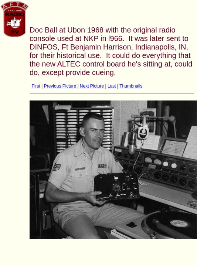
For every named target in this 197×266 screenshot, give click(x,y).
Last (112, 86)
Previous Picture (60, 86)
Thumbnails (130, 86)
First (36, 86)
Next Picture (92, 86)
